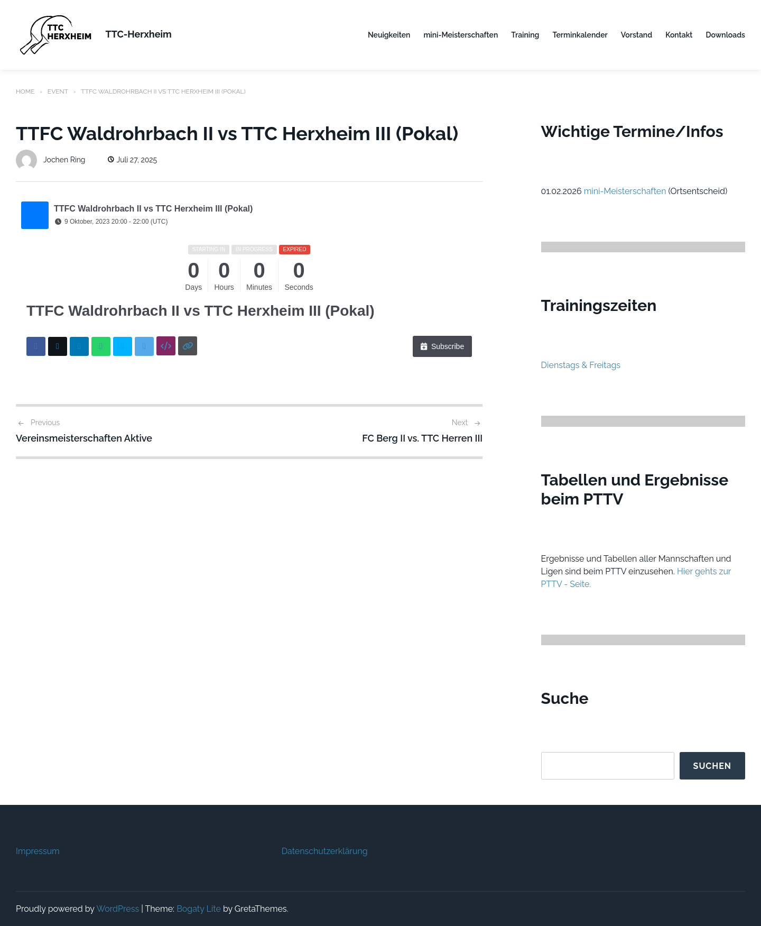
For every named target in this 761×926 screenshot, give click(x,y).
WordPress (117, 908)
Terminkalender (579, 35)
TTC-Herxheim (139, 34)
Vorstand (636, 35)
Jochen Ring (51, 159)
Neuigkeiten (389, 35)
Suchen (712, 765)
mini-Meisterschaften (460, 35)
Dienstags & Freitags (581, 365)
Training (525, 35)
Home (25, 91)
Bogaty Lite (199, 908)
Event (58, 91)
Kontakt (678, 35)
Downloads (725, 35)
